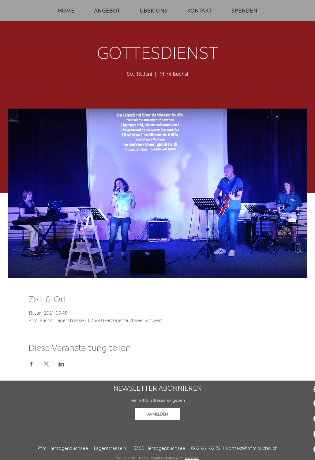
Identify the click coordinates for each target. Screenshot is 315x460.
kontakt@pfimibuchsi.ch (252, 448)
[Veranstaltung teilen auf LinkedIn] (61, 364)
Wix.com (192, 458)
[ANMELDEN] (157, 414)
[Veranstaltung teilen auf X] (46, 364)
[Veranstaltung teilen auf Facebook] (31, 364)
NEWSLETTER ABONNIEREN (157, 388)
